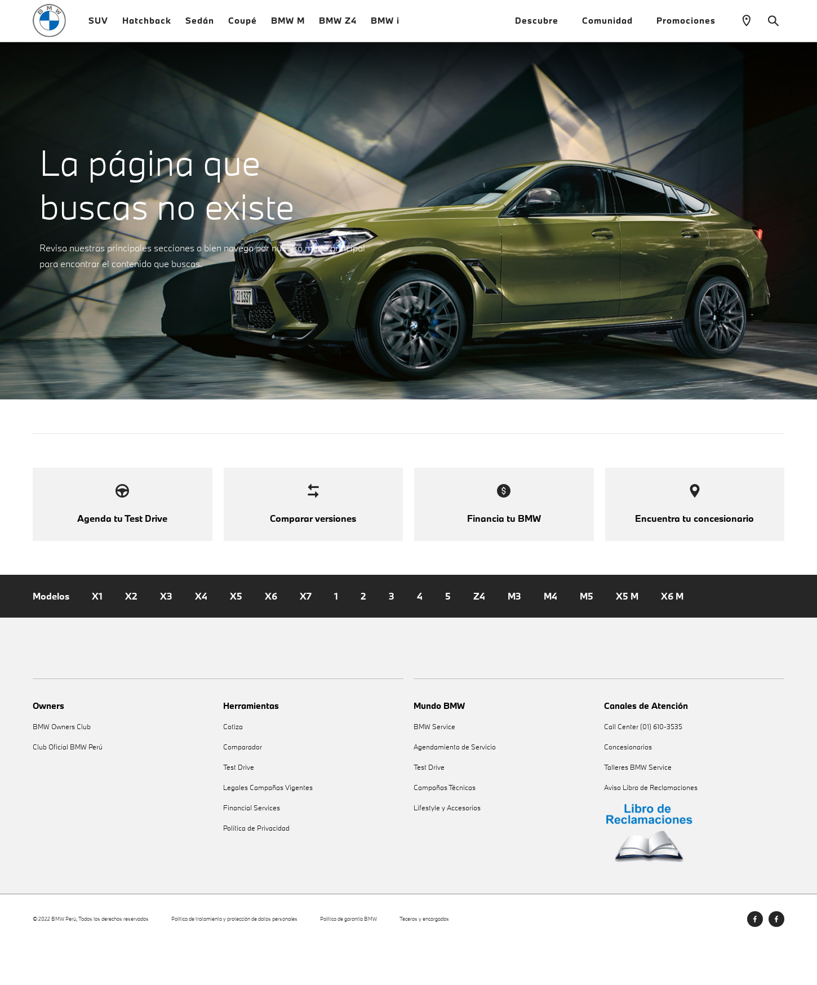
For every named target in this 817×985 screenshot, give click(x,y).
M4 (550, 638)
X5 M (627, 638)
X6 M (672, 638)
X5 (236, 638)
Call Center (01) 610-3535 (643, 768)
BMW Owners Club (62, 768)
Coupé (242, 28)
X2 (131, 638)
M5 (586, 638)
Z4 (479, 638)
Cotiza (233, 768)
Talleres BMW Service (638, 809)
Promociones (690, 28)
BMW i (385, 28)
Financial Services (251, 849)
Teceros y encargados (424, 960)
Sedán (199, 28)
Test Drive (238, 809)
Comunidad (612, 28)
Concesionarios (628, 788)
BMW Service (434, 768)
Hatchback (146, 28)
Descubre (541, 28)
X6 (271, 638)
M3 (514, 638)
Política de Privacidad (256, 870)
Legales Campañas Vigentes (268, 829)
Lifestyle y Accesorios (447, 849)
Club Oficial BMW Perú (68, 788)
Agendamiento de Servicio (455, 788)
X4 (201, 638)
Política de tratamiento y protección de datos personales (234, 960)
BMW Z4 (338, 28)
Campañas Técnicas (445, 829)
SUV (98, 28)
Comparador (242, 788)
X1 (97, 638)
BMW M (288, 28)
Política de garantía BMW (348, 960)
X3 (166, 638)
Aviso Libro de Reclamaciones (651, 829)
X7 (306, 638)
